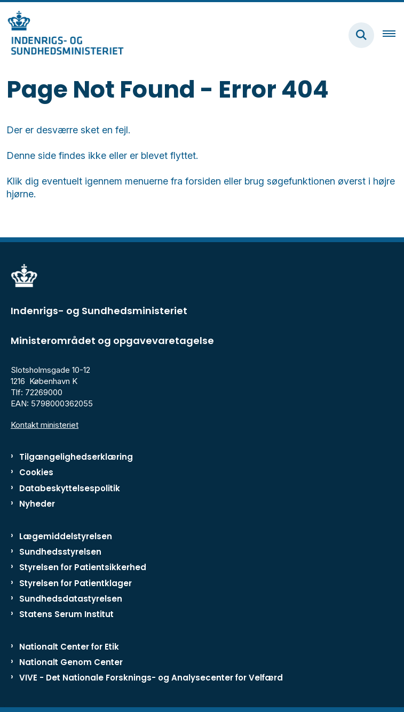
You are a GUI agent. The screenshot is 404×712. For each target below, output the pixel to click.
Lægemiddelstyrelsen (65, 536)
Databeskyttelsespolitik (69, 488)
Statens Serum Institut (66, 614)
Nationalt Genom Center (71, 662)
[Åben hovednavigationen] (393, 35)
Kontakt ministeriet (44, 425)
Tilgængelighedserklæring (76, 456)
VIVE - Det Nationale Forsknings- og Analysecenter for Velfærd (151, 677)
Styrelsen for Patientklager (75, 583)
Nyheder (37, 503)
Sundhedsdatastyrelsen (70, 598)
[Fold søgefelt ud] (361, 35)
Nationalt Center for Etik (69, 646)
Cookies (36, 472)
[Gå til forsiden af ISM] (62, 35)
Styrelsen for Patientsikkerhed (82, 567)
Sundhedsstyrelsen (60, 551)
